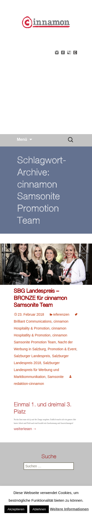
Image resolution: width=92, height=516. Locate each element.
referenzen (61, 314)
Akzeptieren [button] (15, 509)
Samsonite (55, 377)
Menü (22, 139)
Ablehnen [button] (39, 509)
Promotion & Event (62, 349)
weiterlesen (25, 428)
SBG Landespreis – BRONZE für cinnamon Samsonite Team (40, 297)
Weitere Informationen (69, 509)
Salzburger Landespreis (32, 356)
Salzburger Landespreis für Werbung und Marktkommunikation (37, 370)
